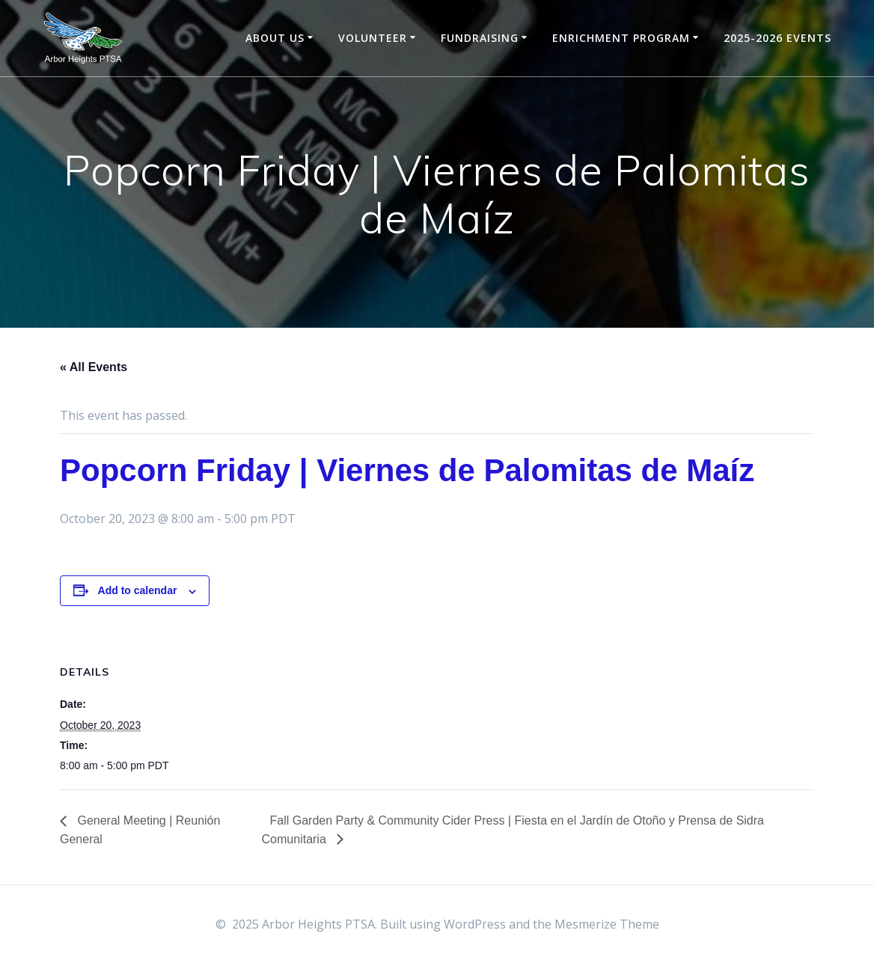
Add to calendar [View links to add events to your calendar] (137, 590)
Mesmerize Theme (606, 924)
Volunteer (372, 38)
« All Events (93, 367)
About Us (275, 38)
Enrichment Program (621, 38)
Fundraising (480, 38)
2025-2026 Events (777, 38)
